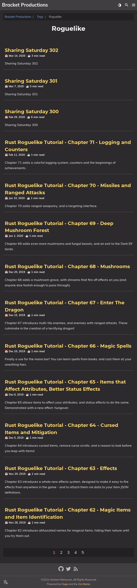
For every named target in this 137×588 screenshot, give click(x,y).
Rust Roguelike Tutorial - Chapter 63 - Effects (61, 468)
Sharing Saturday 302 (31, 50)
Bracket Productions (18, 17)
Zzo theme (84, 584)
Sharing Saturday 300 (32, 111)
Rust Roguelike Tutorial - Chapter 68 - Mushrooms (67, 266)
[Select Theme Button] (119, 5)
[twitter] (69, 570)
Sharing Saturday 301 (31, 81)
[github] (61, 570)
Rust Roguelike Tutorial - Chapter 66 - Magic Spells (68, 346)
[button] (133, 5)
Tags (40, 17)
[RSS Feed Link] (76, 570)
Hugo (65, 584)
